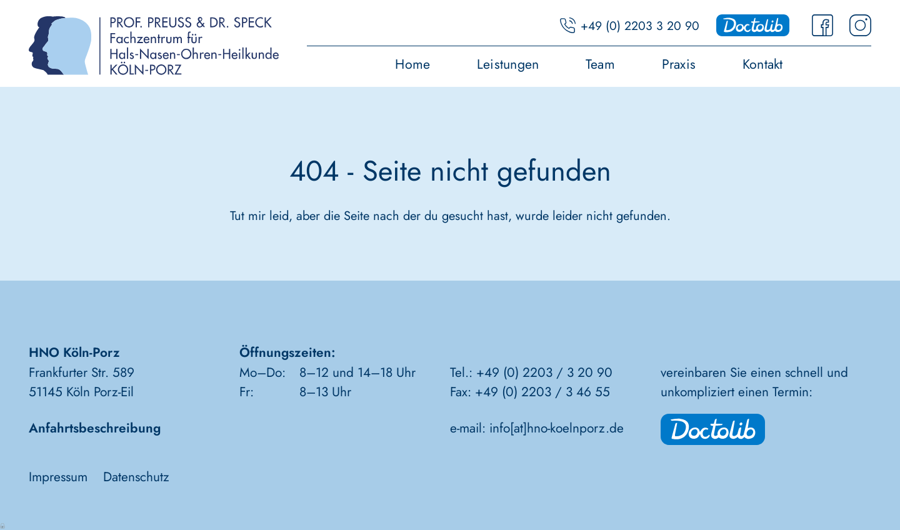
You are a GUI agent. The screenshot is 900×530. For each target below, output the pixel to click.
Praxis (679, 65)
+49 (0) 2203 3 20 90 (640, 25)
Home (412, 65)
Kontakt (762, 65)
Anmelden (3, 525)
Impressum (58, 477)
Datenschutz (136, 477)
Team (600, 65)
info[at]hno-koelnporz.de (556, 428)
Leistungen (508, 65)
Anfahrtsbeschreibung (95, 428)
